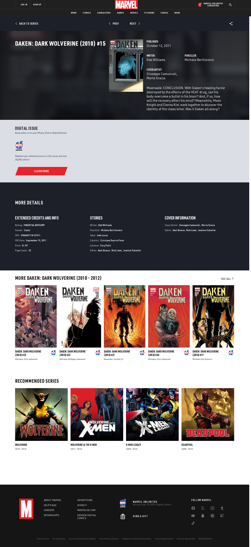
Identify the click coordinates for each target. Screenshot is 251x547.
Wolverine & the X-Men (84, 468)
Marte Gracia (121, 89)
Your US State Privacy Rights (82, 538)
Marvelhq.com (86, 510)
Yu (122, 382)
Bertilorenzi (206, 382)
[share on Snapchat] (202, 516)
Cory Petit (105, 268)
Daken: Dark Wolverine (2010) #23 (28, 376)
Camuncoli (33, 382)
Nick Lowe (116, 273)
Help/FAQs (50, 505)
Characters (104, 12)
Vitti (26, 382)
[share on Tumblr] (222, 509)
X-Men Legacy (133, 468)
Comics (87, 12)
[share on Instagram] (212, 509)
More (177, 12)
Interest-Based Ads (186, 538)
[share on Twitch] (222, 516)
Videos (164, 12)
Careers (49, 510)
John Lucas (102, 258)
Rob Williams (90, 75)
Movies (134, 12)
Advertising (85, 500)
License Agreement (164, 538)
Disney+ (82, 505)
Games (120, 12)
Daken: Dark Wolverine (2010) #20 (161, 376)
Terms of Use (43, 538)
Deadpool (187, 468)
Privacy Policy (58, 538)
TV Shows (149, 12)
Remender (108, 382)
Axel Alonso (104, 273)
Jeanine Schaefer (132, 273)
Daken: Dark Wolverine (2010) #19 (206, 376)
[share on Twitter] (202, 509)
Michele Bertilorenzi (166, 75)
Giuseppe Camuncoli (96, 89)
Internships (51, 515)
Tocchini (116, 382)
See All (227, 301)
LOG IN (24, 4)
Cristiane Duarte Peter (112, 263)
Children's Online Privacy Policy (136, 538)
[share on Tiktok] (193, 524)
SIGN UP (37, 4)
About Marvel (52, 500)
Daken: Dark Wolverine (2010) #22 (73, 376)
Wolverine (21, 468)
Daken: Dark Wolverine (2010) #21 (117, 376)
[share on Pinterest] (212, 516)
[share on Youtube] (193, 516)
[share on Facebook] (193, 509)
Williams (19, 382)
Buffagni (72, 382)
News (74, 12)
